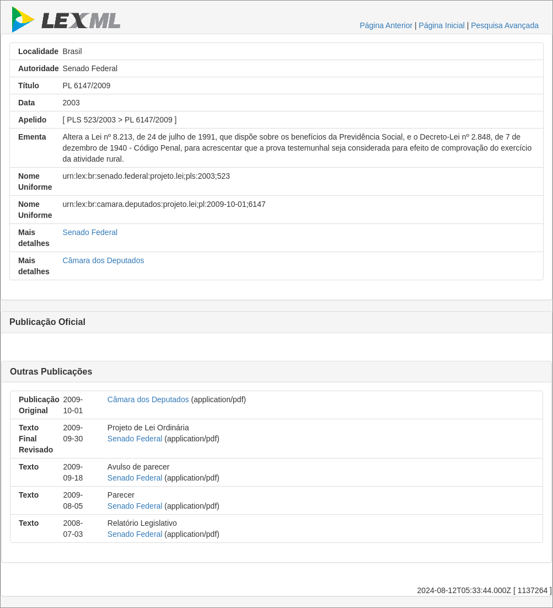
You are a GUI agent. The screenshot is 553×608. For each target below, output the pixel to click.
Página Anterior (385, 25)
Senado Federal (90, 232)
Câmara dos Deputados (103, 260)
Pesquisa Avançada (505, 25)
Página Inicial (442, 25)
